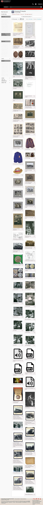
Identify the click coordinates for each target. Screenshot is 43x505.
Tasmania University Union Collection (7, 29)
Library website (17, 498)
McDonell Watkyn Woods (5, 46)
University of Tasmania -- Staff (6, 67)
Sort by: (27, 19)
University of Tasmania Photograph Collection (9, 19)
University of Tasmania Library (6, 51)
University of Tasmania (5, 44)
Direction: (35, 19)
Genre (3, 78)
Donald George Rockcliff (5, 49)
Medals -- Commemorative (5, 74)
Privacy (14, 502)
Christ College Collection (5, 31)
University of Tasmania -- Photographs (7, 66)
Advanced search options (27, 16)
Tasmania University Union (5, 48)
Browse (6, 6)
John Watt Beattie (4, 45)
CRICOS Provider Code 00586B (25, 501)
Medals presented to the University (7, 25)
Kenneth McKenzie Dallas (5, 53)
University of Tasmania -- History (6, 63)
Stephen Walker (4, 56)
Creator (3, 41)
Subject (3, 61)
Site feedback (24, 502)
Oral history (3, 73)
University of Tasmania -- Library (6, 69)
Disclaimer (10, 502)
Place (3, 58)
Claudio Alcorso (4, 55)
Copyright (6, 502)
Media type (4, 82)
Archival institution (4, 34)
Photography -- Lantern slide (6, 71)
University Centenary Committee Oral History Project (10, 26)
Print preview (14, 19)
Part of (3, 16)
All (1, 18)
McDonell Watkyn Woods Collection (7, 23)
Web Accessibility (19, 502)
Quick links (35, 4)
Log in (40, 4)
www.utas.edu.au (23, 498)
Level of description (4, 80)
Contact (2, 502)
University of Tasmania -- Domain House (8, 65)
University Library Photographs (6, 20)
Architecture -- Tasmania (5, 75)
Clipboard (33, 4)
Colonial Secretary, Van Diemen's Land (7, 52)
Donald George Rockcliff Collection (7, 30)
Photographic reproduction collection (7, 27)
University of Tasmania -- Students (7, 70)
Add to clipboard (22, 33)
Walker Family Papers (5, 22)
